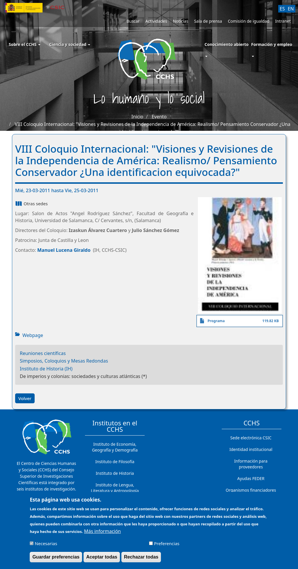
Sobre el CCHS (24, 44)
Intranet (283, 21)
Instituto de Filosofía (114, 461)
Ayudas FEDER (250, 478)
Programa (216, 320)
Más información (102, 533)
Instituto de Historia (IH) (46, 368)
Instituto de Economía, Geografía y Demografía (115, 447)
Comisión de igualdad (248, 21)
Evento (159, 116)
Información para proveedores (250, 464)
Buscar (133, 21)
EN (291, 9)
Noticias (180, 21)
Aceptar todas (101, 559)
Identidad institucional (250, 449)
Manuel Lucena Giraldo (64, 250)
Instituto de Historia (115, 473)
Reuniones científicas (43, 353)
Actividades (156, 21)
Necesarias (46, 546)
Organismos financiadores (251, 490)
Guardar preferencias (55, 559)
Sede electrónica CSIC (250, 437)
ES (282, 9)
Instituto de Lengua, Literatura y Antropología (115, 487)
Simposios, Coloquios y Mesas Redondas (64, 361)
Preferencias (166, 546)
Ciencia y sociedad (69, 44)
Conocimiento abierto (227, 44)
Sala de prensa (208, 21)
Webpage (32, 335)
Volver (24, 398)
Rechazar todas (141, 559)
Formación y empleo (271, 44)
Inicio (137, 116)
